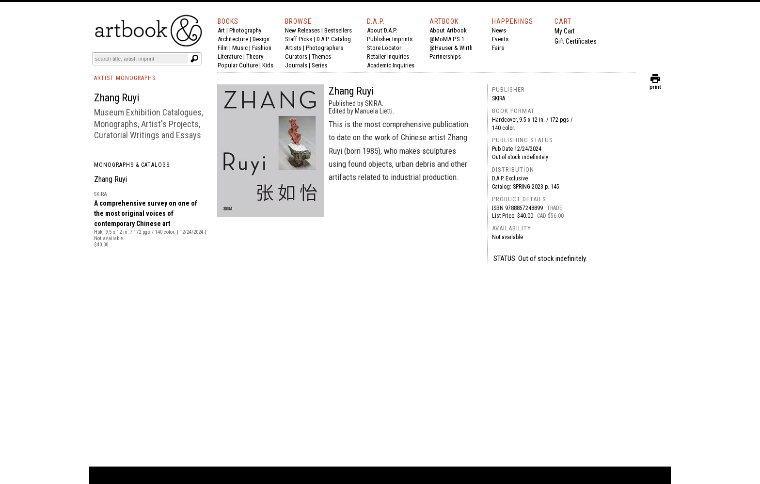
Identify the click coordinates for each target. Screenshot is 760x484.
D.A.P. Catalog (334, 39)
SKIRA (498, 98)
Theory (254, 56)
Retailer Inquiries (388, 56)
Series (319, 65)
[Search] (141, 59)
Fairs (498, 47)
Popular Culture (238, 65)
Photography (245, 30)
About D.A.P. (382, 30)
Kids (267, 65)
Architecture (233, 39)
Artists (293, 47)
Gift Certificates (575, 41)
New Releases (302, 30)
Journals (296, 65)
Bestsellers (338, 30)
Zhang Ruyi (110, 179)
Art (221, 30)
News (499, 30)
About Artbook (448, 30)
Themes (321, 56)
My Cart (564, 31)
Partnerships (445, 56)
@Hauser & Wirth (451, 47)
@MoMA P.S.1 (446, 39)
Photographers (324, 47)
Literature (230, 56)
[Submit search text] (194, 59)
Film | (225, 47)
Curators (296, 56)
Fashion (261, 47)
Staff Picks (298, 39)
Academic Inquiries (390, 65)
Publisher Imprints (389, 39)
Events (500, 39)
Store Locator (384, 47)
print (655, 85)
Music (240, 47)
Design (261, 39)
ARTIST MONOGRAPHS (125, 78)
